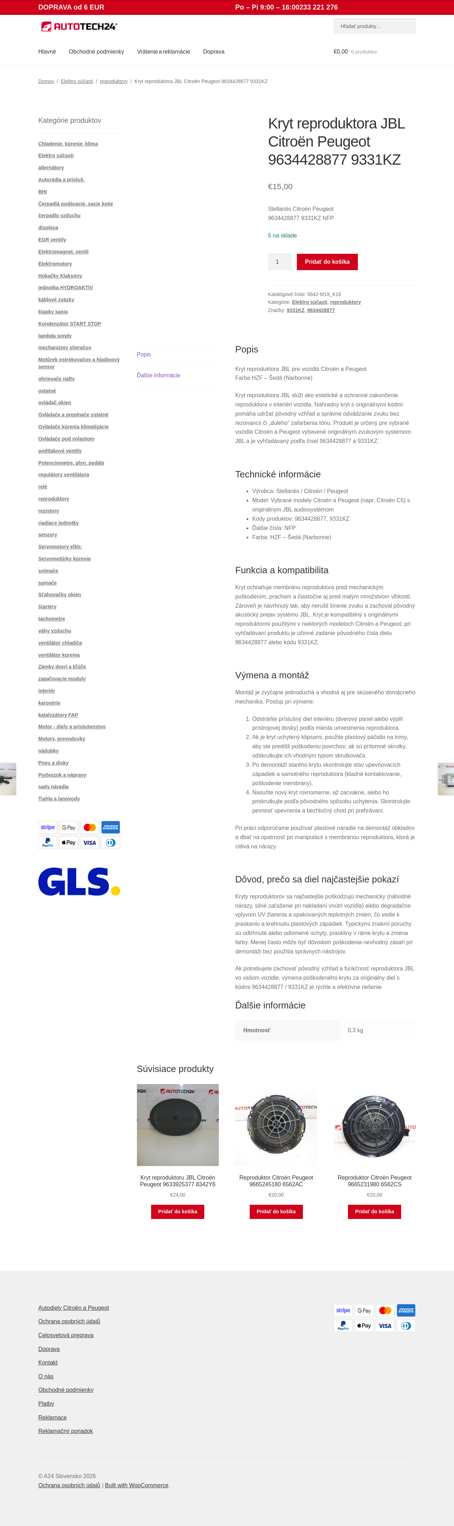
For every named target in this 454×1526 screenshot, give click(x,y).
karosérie (49, 703)
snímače (48, 571)
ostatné (47, 391)
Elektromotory (55, 264)
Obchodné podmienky (96, 52)
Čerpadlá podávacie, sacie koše (75, 204)
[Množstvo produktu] (280, 262)
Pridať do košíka (327, 262)
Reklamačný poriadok (65, 1431)
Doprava (214, 52)
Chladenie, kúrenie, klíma (68, 144)
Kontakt (47, 1363)
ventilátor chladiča (60, 643)
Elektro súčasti (77, 81)
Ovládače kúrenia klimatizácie (73, 427)
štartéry (47, 606)
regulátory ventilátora (63, 474)
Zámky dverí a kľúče (62, 666)
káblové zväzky (56, 299)
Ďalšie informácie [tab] (159, 375)
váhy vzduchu (54, 631)
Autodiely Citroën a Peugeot (73, 1308)
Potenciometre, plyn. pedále (71, 463)
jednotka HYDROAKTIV (65, 287)
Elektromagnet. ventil (63, 252)
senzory (47, 534)
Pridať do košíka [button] (177, 1211)
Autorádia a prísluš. (61, 179)
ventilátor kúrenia (59, 655)
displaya (48, 227)
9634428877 (321, 310)
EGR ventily (52, 239)
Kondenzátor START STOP (69, 324)
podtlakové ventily (60, 451)
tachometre (51, 619)
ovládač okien (54, 402)
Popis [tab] (144, 354)
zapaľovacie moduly (62, 679)
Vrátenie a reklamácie (163, 52)
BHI (42, 192)
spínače (47, 583)
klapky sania (53, 312)
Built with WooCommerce (136, 1485)
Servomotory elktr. (60, 546)
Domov (46, 81)
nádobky (48, 751)
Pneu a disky (53, 763)
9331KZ (296, 310)
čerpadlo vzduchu (59, 215)
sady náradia (53, 786)
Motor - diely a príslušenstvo (72, 726)
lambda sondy (55, 336)
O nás (46, 1376)
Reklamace (52, 1418)
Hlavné (47, 52)
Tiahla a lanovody (59, 799)
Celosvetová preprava (66, 1335)
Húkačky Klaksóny (60, 276)
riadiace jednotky (58, 523)
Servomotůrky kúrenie (64, 559)
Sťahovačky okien (59, 594)
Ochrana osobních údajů (69, 1321)
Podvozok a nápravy (62, 775)
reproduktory (114, 81)
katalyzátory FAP (58, 715)
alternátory (51, 167)
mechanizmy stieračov (64, 347)
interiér (46, 691)
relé (42, 486)
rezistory (48, 511)
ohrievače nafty (56, 379)
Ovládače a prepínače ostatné (73, 414)
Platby (46, 1404)
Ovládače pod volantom (66, 439)
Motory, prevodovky (61, 739)
